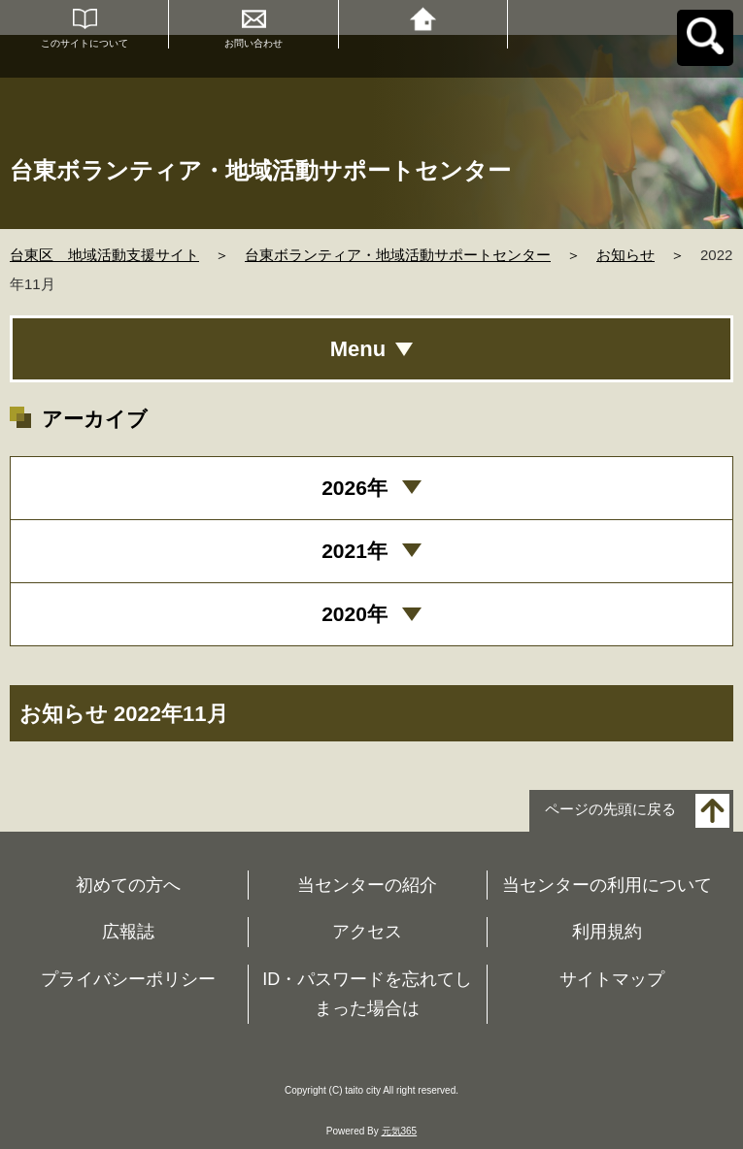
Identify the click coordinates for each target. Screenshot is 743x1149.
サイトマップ (611, 979)
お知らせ (625, 254)
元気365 (400, 1131)
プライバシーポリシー (128, 979)
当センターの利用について (607, 885)
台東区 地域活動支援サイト (104, 254)
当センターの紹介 (367, 885)
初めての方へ (128, 885)
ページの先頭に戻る (610, 809)
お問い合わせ (253, 43)
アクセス (367, 931)
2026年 (354, 487)
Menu (358, 349)
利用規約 (607, 931)
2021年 (354, 551)
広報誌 (128, 931)
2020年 (354, 614)
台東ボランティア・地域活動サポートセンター (398, 254)
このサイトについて (84, 43)
